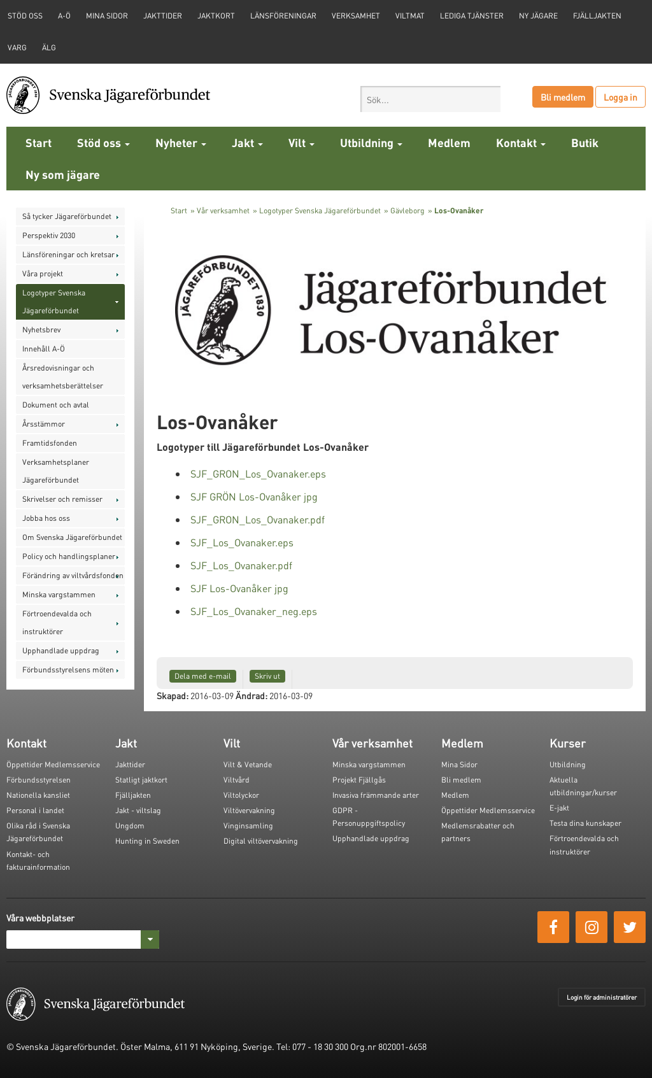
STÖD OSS (25, 15)
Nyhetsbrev (41, 329)
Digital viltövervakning (260, 841)
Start (38, 142)
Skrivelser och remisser (62, 499)
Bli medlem (563, 97)
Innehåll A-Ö (43, 348)
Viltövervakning (249, 810)
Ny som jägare (62, 174)
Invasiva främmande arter (375, 795)
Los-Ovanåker (458, 210)
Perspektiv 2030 (48, 235)
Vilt (301, 142)
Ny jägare (538, 15)
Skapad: (172, 695)
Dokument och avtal (55, 404)
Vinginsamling (248, 825)
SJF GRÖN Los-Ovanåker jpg (254, 496)
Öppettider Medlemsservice (53, 764)
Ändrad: (251, 695)
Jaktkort (216, 15)
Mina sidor (107, 15)
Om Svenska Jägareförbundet (72, 537)
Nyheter (180, 142)
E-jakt (559, 807)
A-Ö (64, 15)
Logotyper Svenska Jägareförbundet (53, 301)
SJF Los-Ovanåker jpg (239, 588)
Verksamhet (356, 15)
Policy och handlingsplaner (68, 556)
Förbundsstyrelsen (38, 779)
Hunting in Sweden (147, 841)
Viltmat (410, 15)
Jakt (247, 142)
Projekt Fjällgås (359, 779)
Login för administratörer (602, 997)
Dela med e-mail (202, 676)
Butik (585, 142)
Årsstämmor (43, 424)
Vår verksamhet (223, 210)
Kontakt (521, 142)
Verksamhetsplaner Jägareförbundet (55, 471)
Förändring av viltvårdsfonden (73, 575)
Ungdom (130, 825)
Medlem (449, 142)
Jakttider (162, 15)
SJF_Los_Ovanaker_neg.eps (253, 611)
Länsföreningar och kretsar (68, 254)
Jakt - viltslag (138, 810)
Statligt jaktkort (141, 779)
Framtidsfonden (49, 443)
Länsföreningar (283, 15)
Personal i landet (35, 810)
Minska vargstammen (59, 594)
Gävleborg (407, 210)
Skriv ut (267, 676)
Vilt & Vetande (247, 764)
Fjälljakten (597, 15)
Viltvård (236, 779)
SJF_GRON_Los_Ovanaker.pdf (257, 519)
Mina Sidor (459, 764)
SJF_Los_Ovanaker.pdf (241, 565)
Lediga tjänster (472, 15)
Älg (49, 47)
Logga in (620, 97)
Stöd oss (103, 142)
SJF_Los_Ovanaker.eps (242, 542)
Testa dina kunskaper (585, 823)
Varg (17, 47)
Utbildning (371, 142)
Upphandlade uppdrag (60, 650)
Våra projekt (42, 273)
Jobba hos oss (46, 518)
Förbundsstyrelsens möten (68, 669)
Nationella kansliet (38, 795)
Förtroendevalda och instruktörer (57, 622)
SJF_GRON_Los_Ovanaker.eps (258, 473)
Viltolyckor (241, 795)
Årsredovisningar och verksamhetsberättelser (62, 376)
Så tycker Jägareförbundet (66, 216)
